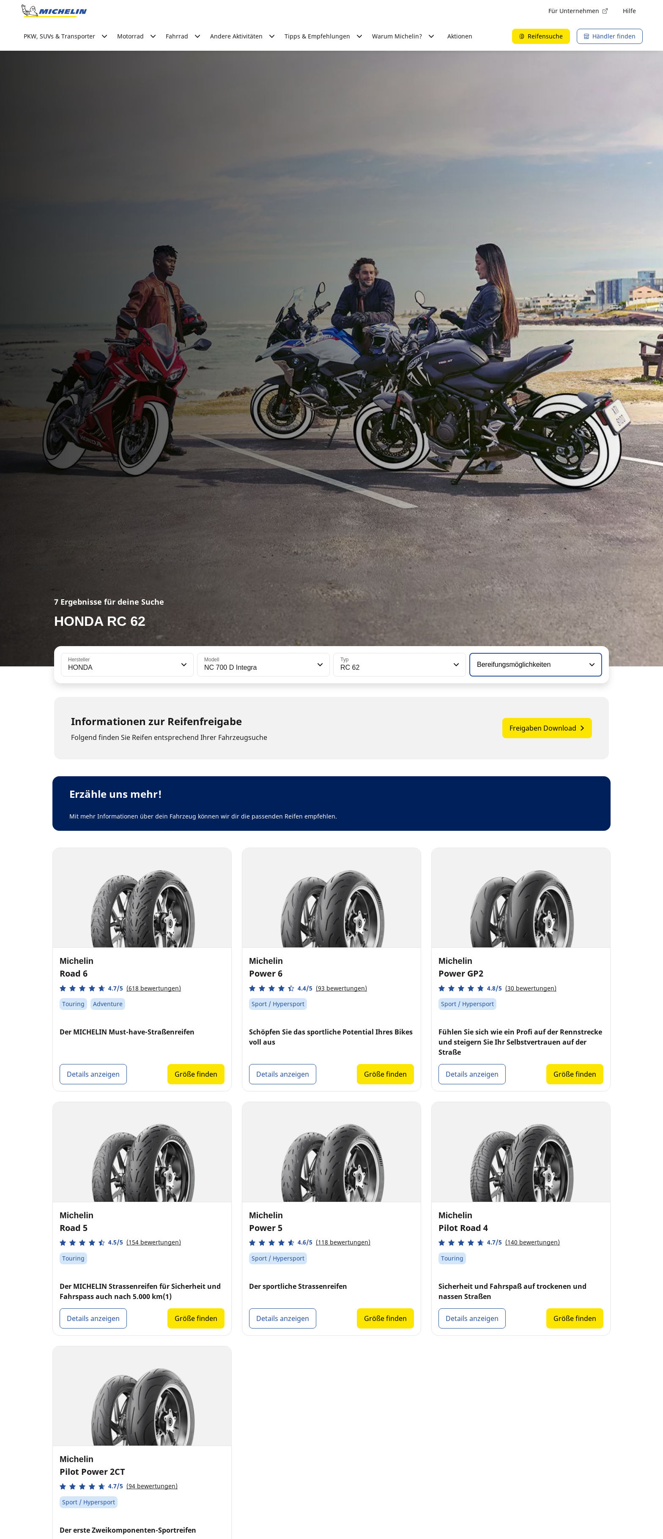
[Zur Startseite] (54, 11)
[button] (183, 664)
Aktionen (459, 36)
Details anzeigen (93, 1074)
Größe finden (196, 1074)
